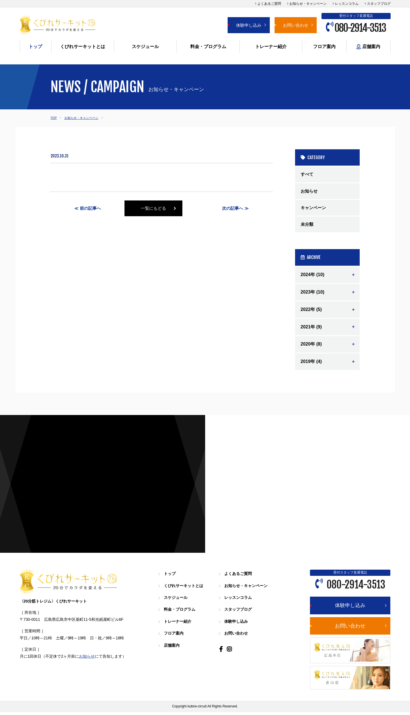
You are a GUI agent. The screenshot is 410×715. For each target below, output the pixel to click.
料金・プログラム (208, 46)
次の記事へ (232, 208)
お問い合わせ (295, 25)
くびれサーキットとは (82, 46)
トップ (35, 46)
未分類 (307, 226)
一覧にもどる (161, 208)
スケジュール (145, 46)
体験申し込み (248, 25)
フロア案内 (324, 46)
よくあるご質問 (269, 4)
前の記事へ (90, 208)
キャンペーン (314, 209)
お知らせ (310, 192)
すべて (307, 174)
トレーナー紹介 (271, 46)
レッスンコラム (347, 4)
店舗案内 (368, 46)
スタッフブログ (379, 4)
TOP (54, 118)
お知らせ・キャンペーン (308, 4)
